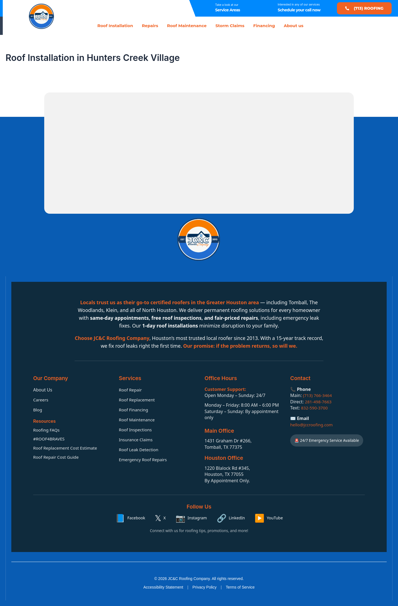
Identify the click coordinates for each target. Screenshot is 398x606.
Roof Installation (115, 25)
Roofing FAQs (47, 429)
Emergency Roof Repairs (144, 459)
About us (293, 25)
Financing (264, 25)
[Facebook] (130, 517)
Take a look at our (227, 4)
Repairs (150, 25)
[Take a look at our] (206, 8)
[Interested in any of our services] (268, 8)
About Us (42, 389)
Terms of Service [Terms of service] (240, 587)
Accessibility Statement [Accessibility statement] (163, 587)
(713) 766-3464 (318, 395)
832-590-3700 (315, 407)
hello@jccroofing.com (312, 424)
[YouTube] (269, 517)
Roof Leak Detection (140, 449)
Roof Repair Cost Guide (57, 456)
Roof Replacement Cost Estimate (67, 448)
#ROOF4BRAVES (49, 438)
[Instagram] (191, 517)
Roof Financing (134, 409)
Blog (38, 409)
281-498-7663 (319, 401)
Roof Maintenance (186, 25)
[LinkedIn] (231, 517)
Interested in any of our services (299, 4)
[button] (364, 8)
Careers (41, 399)
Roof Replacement (138, 399)
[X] (160, 517)
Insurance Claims (137, 439)
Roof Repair (131, 389)
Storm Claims (229, 25)
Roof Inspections (136, 429)
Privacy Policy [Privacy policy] (204, 587)
